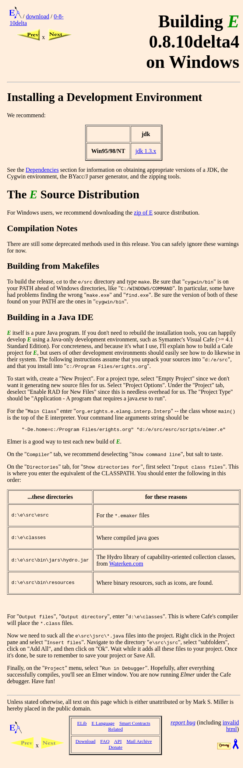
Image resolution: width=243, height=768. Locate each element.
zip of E (143, 212)
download (37, 16)
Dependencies (42, 170)
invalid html (230, 731)
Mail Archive (139, 747)
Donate (116, 752)
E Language (103, 728)
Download (85, 747)
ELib (82, 728)
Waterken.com (126, 567)
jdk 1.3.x (145, 151)
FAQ (104, 747)
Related (115, 734)
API (118, 747)
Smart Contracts (134, 728)
